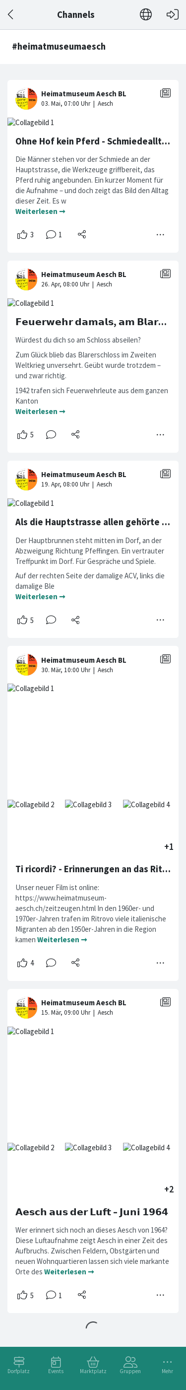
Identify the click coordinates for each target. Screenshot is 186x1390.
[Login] (173, 14)
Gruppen (130, 1371)
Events (55, 1371)
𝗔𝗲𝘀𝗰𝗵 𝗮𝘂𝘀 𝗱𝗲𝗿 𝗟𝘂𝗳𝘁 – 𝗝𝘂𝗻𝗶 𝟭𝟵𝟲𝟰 (91, 1212)
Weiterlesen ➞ (40, 211)
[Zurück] (11, 14)
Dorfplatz (18, 1371)
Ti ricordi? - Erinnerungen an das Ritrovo (98, 869)
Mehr (167, 1371)
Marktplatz (93, 1371)
